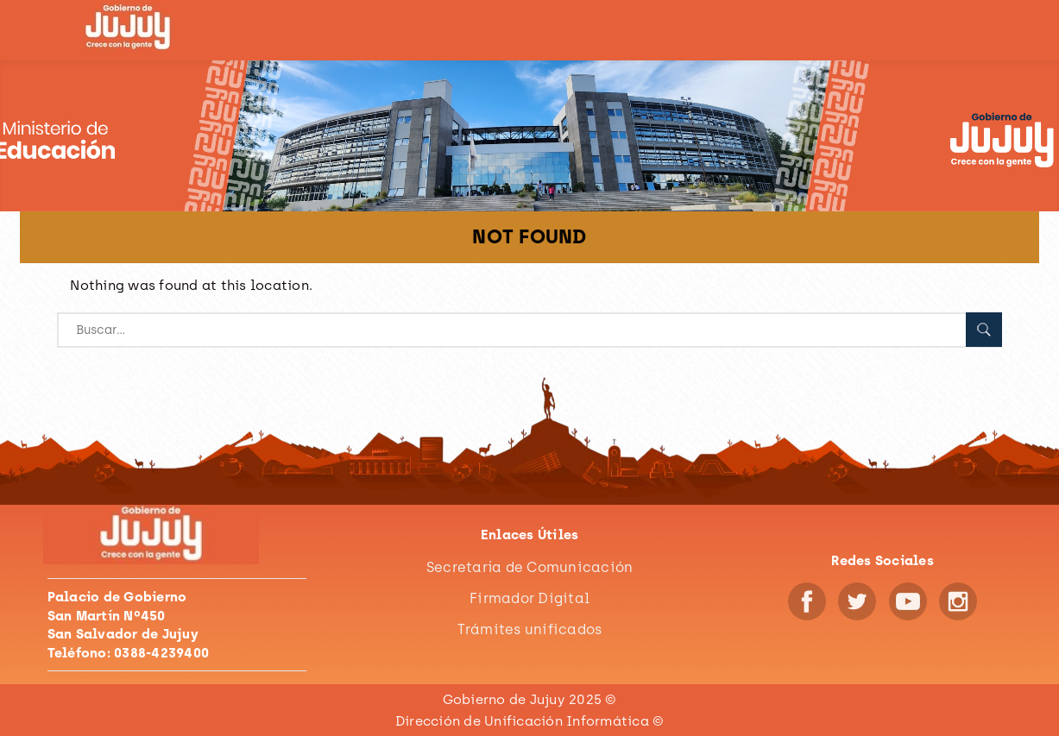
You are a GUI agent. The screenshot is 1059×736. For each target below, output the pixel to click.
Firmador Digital (529, 598)
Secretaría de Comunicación (530, 567)
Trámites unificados (529, 629)
